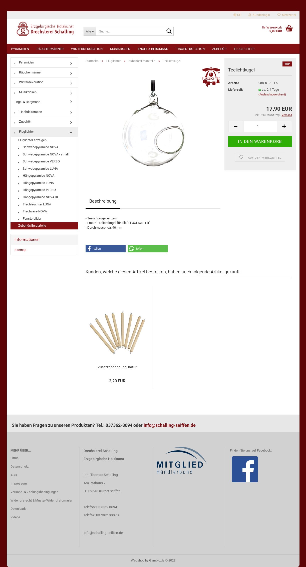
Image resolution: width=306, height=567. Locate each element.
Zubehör (219, 49)
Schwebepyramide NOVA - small (43, 154)
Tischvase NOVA (32, 211)
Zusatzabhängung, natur (117, 367)
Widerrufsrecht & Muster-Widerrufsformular (41, 500)
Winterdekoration (87, 49)
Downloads (19, 509)
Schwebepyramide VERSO (39, 161)
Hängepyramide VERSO (37, 190)
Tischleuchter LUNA (34, 204)
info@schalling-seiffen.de (170, 425)
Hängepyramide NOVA (36, 175)
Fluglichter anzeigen (32, 140)
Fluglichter (244, 49)
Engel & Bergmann (153, 49)
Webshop (137, 560)
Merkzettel (286, 15)
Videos (15, 517)
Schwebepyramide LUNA (38, 168)
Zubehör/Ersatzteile (32, 225)
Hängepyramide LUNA (36, 183)
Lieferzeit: (235, 89)
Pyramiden (20, 49)
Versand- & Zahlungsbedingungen (34, 492)
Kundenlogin (259, 15)
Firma (15, 458)
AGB (14, 475)
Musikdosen (120, 49)
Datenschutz (20, 466)
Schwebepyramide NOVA (38, 147)
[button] (106, 248)
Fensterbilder (29, 218)
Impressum (19, 483)
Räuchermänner (50, 49)
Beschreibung (103, 201)
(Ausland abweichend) (272, 94)
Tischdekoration (190, 49)
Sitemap (20, 250)
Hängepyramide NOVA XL (38, 197)
